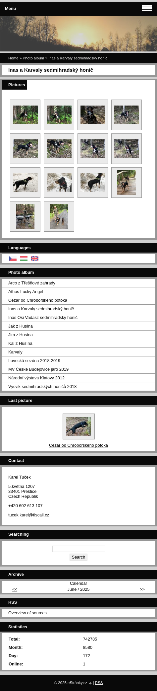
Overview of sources (27, 612)
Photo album (33, 58)
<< (14, 589)
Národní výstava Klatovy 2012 (36, 377)
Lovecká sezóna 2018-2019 (34, 360)
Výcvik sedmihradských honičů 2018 (42, 386)
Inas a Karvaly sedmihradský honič (41, 308)
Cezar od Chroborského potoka (37, 300)
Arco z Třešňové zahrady (31, 282)
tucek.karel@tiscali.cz (28, 514)
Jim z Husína (20, 334)
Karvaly (15, 351)
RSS (99, 683)
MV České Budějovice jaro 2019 (38, 369)
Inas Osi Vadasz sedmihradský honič (43, 317)
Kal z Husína (20, 343)
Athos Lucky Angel (25, 291)
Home (13, 58)
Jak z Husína (20, 326)
